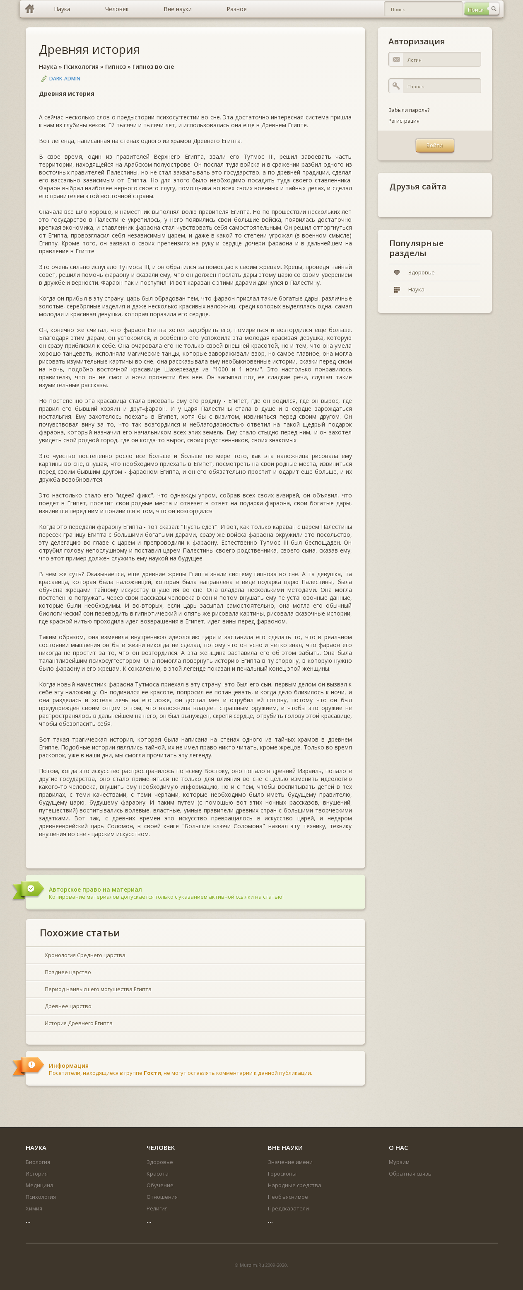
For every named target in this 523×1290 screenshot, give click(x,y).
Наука (48, 66)
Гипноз (115, 66)
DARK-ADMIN (64, 78)
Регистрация (403, 120)
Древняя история (89, 49)
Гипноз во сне (153, 66)
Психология (81, 66)
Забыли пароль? (408, 110)
